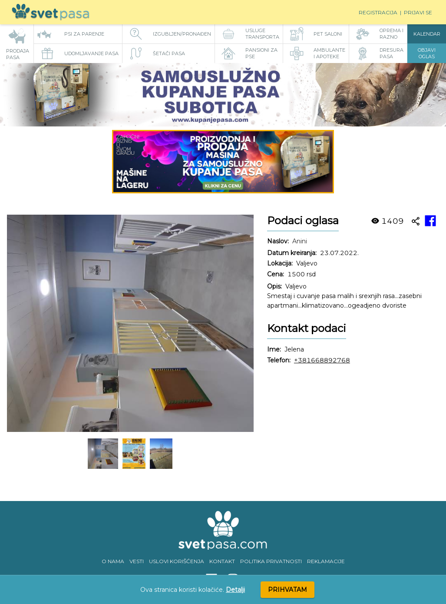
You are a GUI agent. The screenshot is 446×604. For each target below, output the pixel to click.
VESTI (136, 561)
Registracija (378, 13)
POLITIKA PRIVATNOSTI (271, 561)
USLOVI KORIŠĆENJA (176, 561)
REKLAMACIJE (326, 561)
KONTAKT (222, 561)
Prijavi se (418, 13)
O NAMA (113, 561)
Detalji (235, 590)
